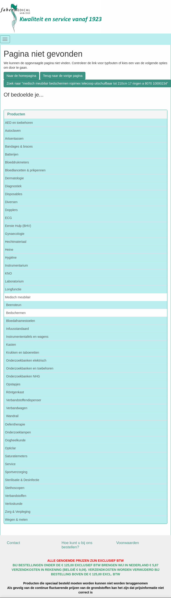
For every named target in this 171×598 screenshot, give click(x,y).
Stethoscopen (14, 488)
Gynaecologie (14, 234)
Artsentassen (14, 138)
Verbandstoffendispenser (23, 400)
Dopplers (11, 210)
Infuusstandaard (17, 329)
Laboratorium (14, 281)
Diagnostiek (13, 186)
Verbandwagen (16, 408)
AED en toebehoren (19, 122)
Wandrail (12, 416)
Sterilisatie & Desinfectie (22, 480)
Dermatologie (14, 178)
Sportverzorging (16, 472)
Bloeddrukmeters (17, 162)
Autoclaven (13, 130)
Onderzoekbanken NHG (23, 376)
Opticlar (10, 448)
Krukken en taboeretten (22, 352)
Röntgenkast (15, 392)
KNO (8, 273)
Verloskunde (13, 504)
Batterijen (11, 154)
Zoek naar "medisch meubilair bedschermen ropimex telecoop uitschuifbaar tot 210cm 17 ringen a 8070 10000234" (87, 83)
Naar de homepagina (21, 76)
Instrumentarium (16, 265)
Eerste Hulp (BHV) (18, 226)
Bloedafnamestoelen (20, 321)
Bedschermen (16, 313)
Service (10, 464)
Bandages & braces (19, 146)
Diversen (11, 202)
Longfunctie (13, 289)
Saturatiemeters (16, 456)
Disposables (13, 194)
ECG (8, 218)
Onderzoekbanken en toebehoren (29, 368)
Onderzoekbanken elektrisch (26, 360)
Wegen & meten (16, 519)
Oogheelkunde (15, 440)
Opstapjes (13, 384)
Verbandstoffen (15, 496)
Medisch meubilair (18, 297)
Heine (9, 249)
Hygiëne (11, 257)
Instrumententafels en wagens (27, 336)
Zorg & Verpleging (17, 511)
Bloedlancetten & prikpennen (25, 170)
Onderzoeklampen (18, 432)
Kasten (11, 344)
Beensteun (13, 305)
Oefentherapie (15, 424)
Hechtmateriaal (15, 241)
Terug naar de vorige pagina (62, 76)
